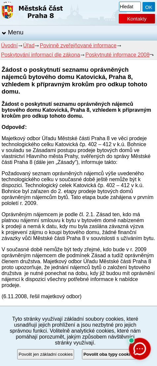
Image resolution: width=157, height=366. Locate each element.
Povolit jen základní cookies (46, 354)
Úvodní (9, 45)
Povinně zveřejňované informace (78, 45)
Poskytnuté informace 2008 (117, 55)
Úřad (29, 45)
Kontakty (136, 18)
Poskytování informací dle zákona (40, 55)
